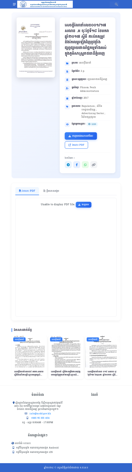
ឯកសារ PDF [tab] (27, 191)
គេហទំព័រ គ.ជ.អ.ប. (23, 443)
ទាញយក (83, 205)
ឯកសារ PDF (76, 145)
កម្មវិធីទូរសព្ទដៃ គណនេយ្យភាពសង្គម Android (37, 448)
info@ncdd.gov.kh (40, 413)
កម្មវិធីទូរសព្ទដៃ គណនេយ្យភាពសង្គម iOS (34, 452)
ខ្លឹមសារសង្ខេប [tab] (51, 191)
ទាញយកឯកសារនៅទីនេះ (81, 136)
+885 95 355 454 (40, 418)
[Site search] (112, 4)
